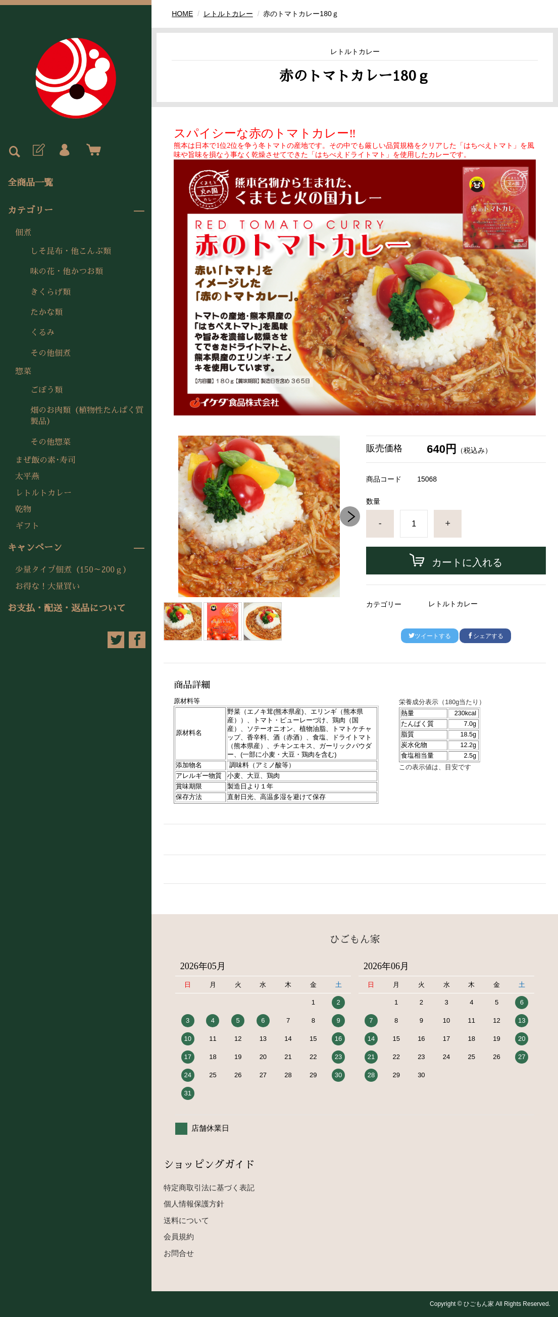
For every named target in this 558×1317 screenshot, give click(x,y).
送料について (186, 1220)
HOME (182, 14)
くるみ (42, 333)
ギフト (27, 526)
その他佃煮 (50, 353)
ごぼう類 (46, 390)
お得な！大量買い (47, 587)
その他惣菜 (50, 442)
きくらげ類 (50, 292)
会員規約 (179, 1236)
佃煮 (23, 233)
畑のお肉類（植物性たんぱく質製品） (86, 416)
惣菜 (23, 371)
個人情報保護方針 (194, 1203)
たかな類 (46, 312)
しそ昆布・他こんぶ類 (70, 251)
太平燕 (27, 476)
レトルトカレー (43, 493)
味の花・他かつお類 (66, 272)
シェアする (485, 636)
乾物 (23, 509)
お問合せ (179, 1253)
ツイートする (430, 636)
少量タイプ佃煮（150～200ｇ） (73, 570)
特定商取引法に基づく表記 (209, 1187)
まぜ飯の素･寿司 (45, 460)
